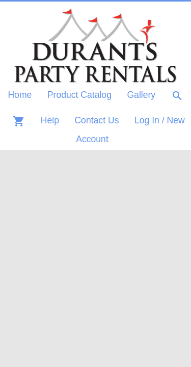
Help (50, 120)
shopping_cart (19, 121)
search (177, 96)
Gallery (141, 95)
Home (20, 95)
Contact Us (96, 120)
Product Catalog (79, 95)
